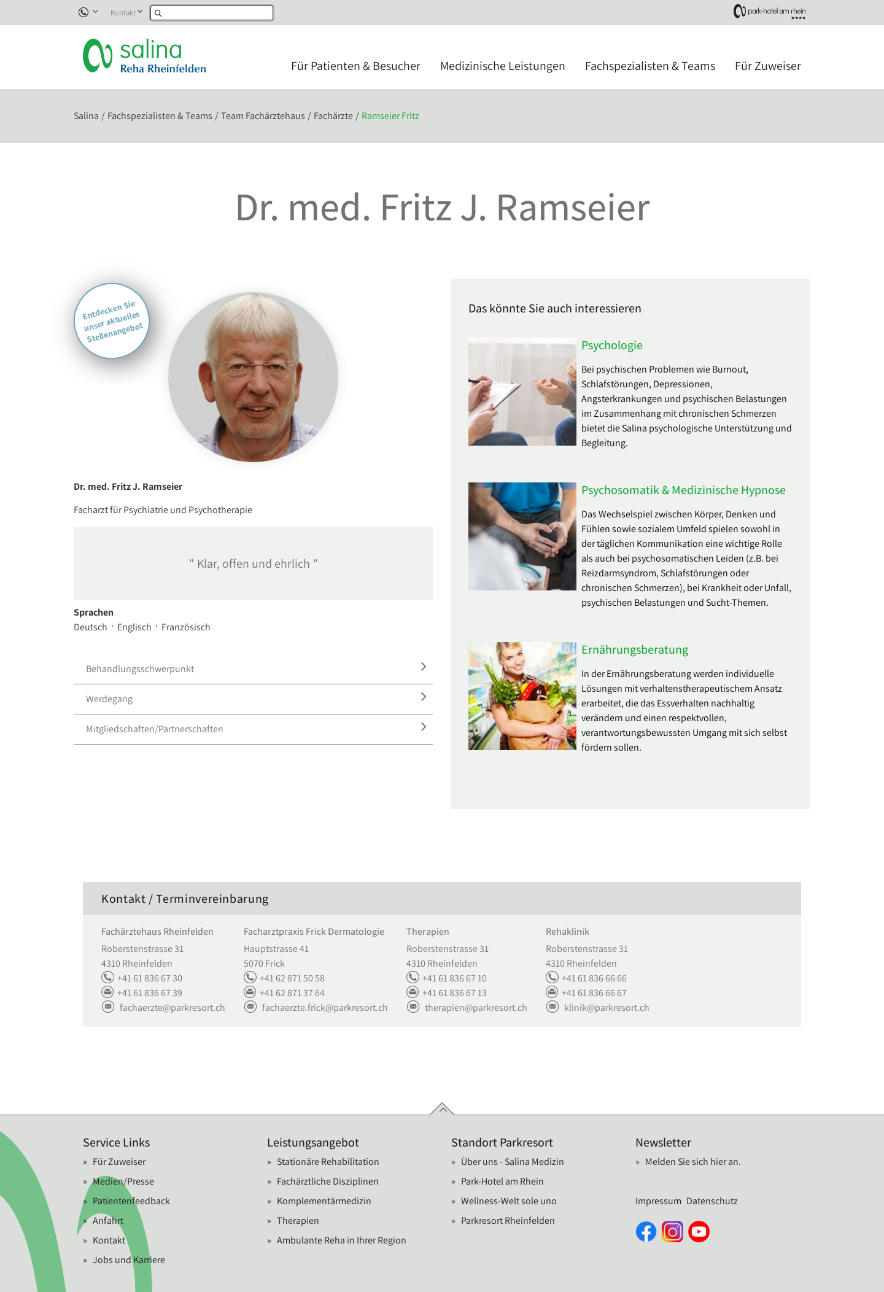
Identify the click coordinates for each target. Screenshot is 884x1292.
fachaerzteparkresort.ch (163, 1007)
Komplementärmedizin (324, 1200)
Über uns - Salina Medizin (512, 1161)
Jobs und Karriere (129, 1259)
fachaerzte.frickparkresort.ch (316, 1007)
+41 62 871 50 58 (284, 978)
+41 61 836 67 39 (141, 993)
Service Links (116, 1142)
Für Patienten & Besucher (356, 66)
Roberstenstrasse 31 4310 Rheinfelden (142, 956)
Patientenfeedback (131, 1200)
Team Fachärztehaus (263, 115)
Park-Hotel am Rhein (502, 1181)
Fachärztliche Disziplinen (328, 1181)
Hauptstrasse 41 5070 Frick (276, 956)
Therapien (298, 1220)
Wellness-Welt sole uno (509, 1200)
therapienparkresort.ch (466, 1007)
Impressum (658, 1200)
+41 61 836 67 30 (141, 978)
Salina (86, 115)
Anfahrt (108, 1220)
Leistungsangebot (313, 1142)
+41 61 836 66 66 (586, 978)
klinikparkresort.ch (597, 1007)
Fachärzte (333, 115)
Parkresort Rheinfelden (508, 1220)
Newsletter (663, 1142)
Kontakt (123, 12)
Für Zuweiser (768, 66)
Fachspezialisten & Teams (650, 66)
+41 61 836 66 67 (586, 993)
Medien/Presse (123, 1181)
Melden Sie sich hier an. (693, 1161)
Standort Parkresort (502, 1142)
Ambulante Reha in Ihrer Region (341, 1240)
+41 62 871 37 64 (284, 993)
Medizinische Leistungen (502, 66)
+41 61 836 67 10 (446, 978)
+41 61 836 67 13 (446, 993)
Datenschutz (712, 1200)
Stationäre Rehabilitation (328, 1161)
